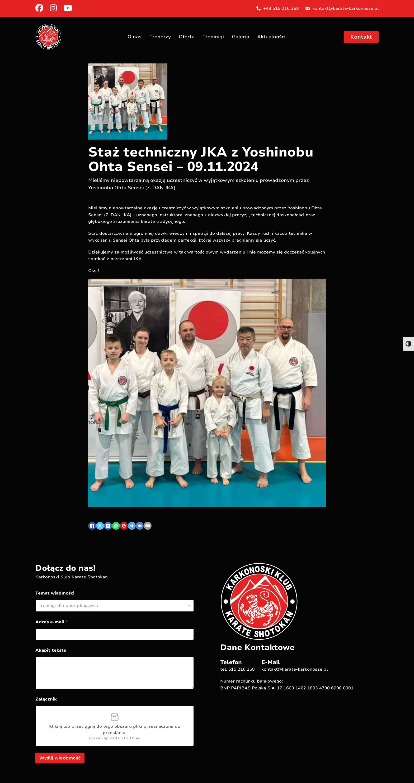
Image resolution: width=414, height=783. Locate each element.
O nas (135, 37)
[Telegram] (132, 526)
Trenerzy (160, 37)
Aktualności (271, 37)
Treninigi (213, 37)
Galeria (240, 37)
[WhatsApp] (116, 526)
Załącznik (46, 699)
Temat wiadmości (54, 593)
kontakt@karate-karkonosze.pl (294, 669)
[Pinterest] (124, 526)
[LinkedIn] (108, 526)
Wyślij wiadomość (60, 758)
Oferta (187, 37)
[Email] (148, 526)
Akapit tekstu (51, 650)
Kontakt (361, 36)
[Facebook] (92, 526)
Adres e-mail (51, 622)
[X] (100, 526)
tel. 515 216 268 (237, 669)
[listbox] (114, 606)
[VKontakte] (140, 526)
